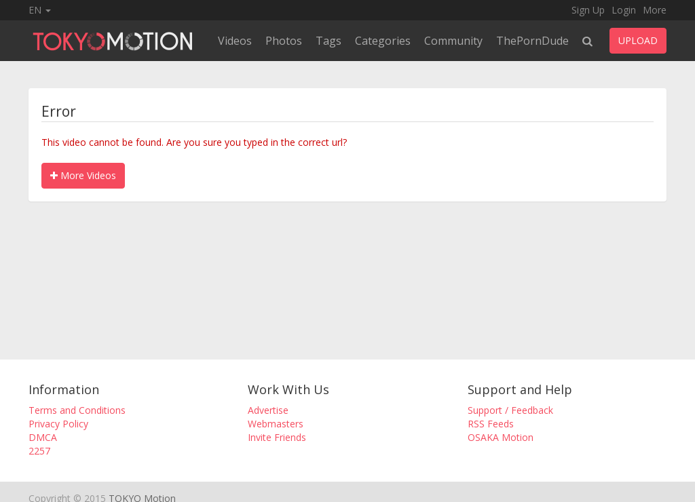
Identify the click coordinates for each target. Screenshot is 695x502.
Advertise (268, 410)
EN (40, 9)
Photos (283, 40)
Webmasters (275, 423)
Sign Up (588, 9)
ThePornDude (532, 40)
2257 (39, 450)
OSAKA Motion (500, 437)
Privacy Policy (58, 423)
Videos (235, 40)
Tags (328, 40)
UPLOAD (638, 40)
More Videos (83, 175)
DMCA (43, 437)
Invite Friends (277, 437)
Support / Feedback (510, 410)
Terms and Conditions (77, 410)
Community (453, 40)
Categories (383, 40)
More (654, 9)
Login (624, 9)
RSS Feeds (491, 423)
